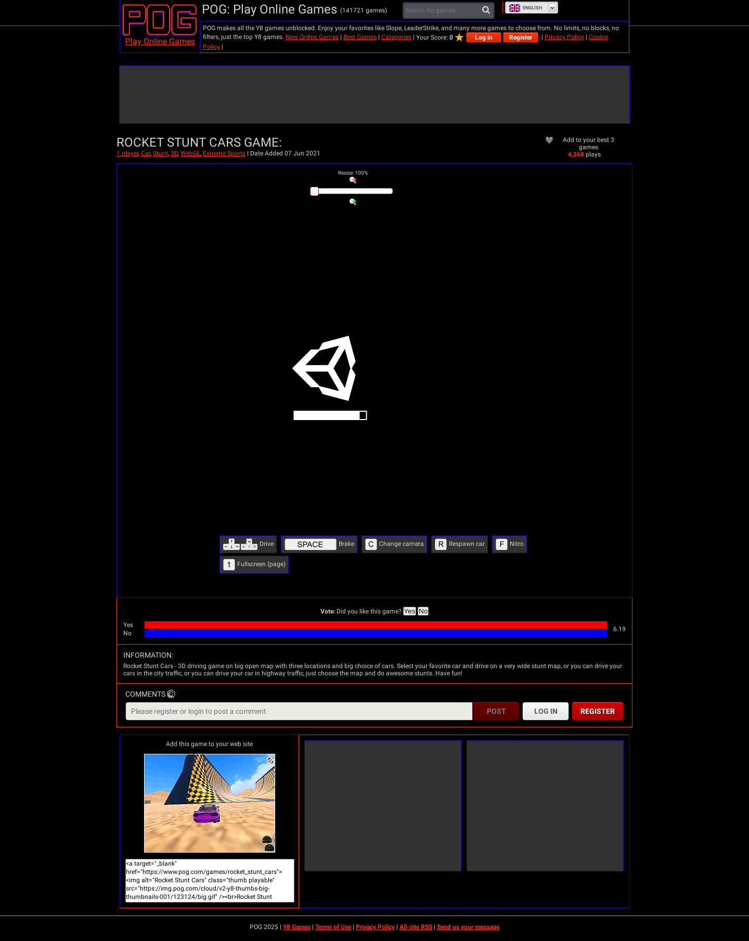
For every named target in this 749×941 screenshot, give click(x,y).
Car (145, 153)
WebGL (190, 153)
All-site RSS (415, 927)
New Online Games (312, 37)
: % (353, 173)
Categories (396, 37)
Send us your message (468, 927)
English (525, 8)
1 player (127, 153)
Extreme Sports (224, 153)
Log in (484, 37)
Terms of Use (333, 927)
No (423, 611)
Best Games (360, 37)
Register (520, 37)
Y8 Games (297, 927)
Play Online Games (160, 41)
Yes (410, 611)
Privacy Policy (564, 37)
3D (174, 153)
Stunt (160, 153)
